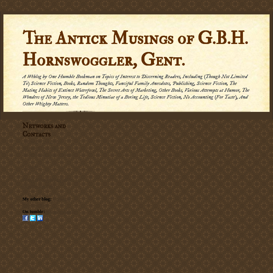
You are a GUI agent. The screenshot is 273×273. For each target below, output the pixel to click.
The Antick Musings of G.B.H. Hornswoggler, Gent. (135, 49)
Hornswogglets (60, 211)
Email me (31, 166)
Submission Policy (40, 186)
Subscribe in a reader (43, 141)
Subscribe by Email (40, 148)
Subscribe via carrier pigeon (48, 154)
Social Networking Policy (46, 179)
